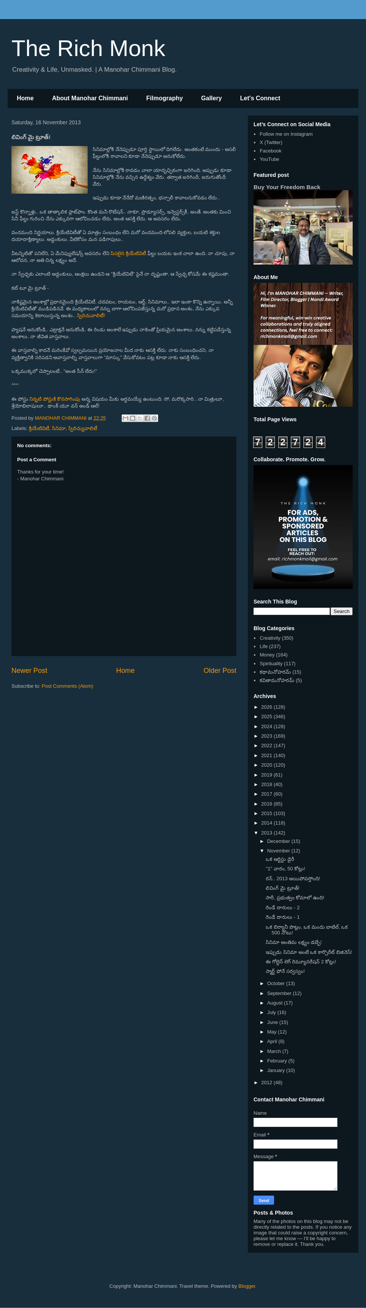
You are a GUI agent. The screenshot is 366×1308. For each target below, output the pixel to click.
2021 (267, 755)
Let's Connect (260, 98)
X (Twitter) (271, 142)
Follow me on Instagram (286, 134)
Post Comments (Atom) (67, 686)
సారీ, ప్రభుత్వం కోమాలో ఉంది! (295, 897)
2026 (267, 707)
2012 (267, 1082)
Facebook (270, 151)
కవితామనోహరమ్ (277, 680)
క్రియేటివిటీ (39, 428)
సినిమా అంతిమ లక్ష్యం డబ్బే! (293, 942)
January (276, 1070)
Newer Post (29, 670)
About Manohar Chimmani (90, 98)
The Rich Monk (88, 48)
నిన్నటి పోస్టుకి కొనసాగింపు (54, 399)
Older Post (220, 670)
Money (267, 655)
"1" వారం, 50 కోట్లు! (285, 868)
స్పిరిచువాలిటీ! (91, 315)
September (280, 993)
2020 (267, 765)
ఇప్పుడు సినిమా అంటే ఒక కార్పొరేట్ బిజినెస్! (309, 952)
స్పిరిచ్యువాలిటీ (82, 428)
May (272, 1032)
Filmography (164, 98)
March (275, 1051)
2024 (267, 726)
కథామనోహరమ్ (275, 672)
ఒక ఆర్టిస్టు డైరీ (280, 859)
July (272, 1012)
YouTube (269, 159)
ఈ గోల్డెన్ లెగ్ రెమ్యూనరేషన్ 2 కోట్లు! (301, 962)
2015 (267, 813)
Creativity (270, 638)
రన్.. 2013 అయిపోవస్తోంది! (293, 878)
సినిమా (59, 428)
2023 (267, 736)
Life (264, 646)
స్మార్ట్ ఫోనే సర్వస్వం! (285, 971)
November (279, 851)
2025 (267, 716)
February (278, 1061)
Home (25, 98)
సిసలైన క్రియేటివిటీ (128, 253)
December (279, 841)
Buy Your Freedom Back (287, 187)
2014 (267, 823)
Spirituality (271, 663)
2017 (267, 794)
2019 (267, 775)
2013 (267, 833)
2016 (267, 804)
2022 (267, 745)
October (276, 983)
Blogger (246, 1286)
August (275, 1003)
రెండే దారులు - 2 (282, 907)
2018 (267, 784)
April (273, 1041)
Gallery (211, 98)
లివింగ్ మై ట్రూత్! (282, 888)
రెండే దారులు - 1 (282, 917)
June (273, 1022)
